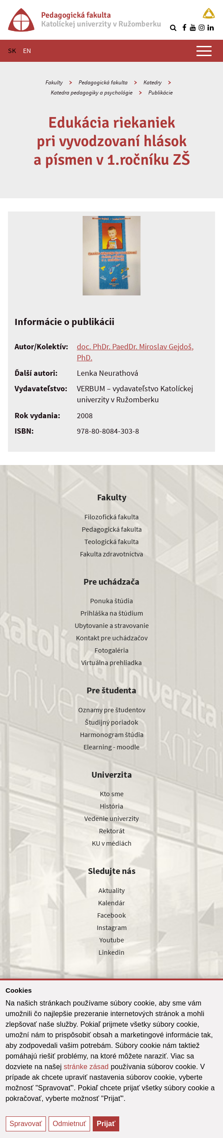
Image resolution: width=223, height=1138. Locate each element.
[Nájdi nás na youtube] (193, 27)
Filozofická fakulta (111, 516)
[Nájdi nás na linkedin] (210, 27)
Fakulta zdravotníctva (111, 553)
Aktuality (111, 890)
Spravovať (26, 1123)
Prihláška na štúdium (111, 613)
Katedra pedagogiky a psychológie (91, 92)
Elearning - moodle (111, 746)
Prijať (106, 1123)
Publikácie (160, 92)
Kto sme (112, 793)
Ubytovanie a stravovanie (112, 625)
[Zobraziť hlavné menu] (204, 51)
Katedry (153, 82)
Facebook (111, 915)
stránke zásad (86, 1066)
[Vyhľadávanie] (173, 27)
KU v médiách (112, 843)
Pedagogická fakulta (103, 82)
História (111, 806)
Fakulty (54, 82)
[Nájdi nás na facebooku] (184, 27)
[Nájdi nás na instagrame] (201, 27)
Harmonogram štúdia (112, 734)
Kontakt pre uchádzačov (111, 637)
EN (27, 50)
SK (12, 50)
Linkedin (111, 952)
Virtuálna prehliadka (111, 662)
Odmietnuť (69, 1123)
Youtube (111, 939)
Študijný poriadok (111, 722)
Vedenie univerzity (111, 818)
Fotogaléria (111, 650)
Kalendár (111, 902)
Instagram (112, 927)
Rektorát (112, 830)
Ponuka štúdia (111, 600)
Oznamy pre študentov (111, 709)
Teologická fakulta (111, 541)
